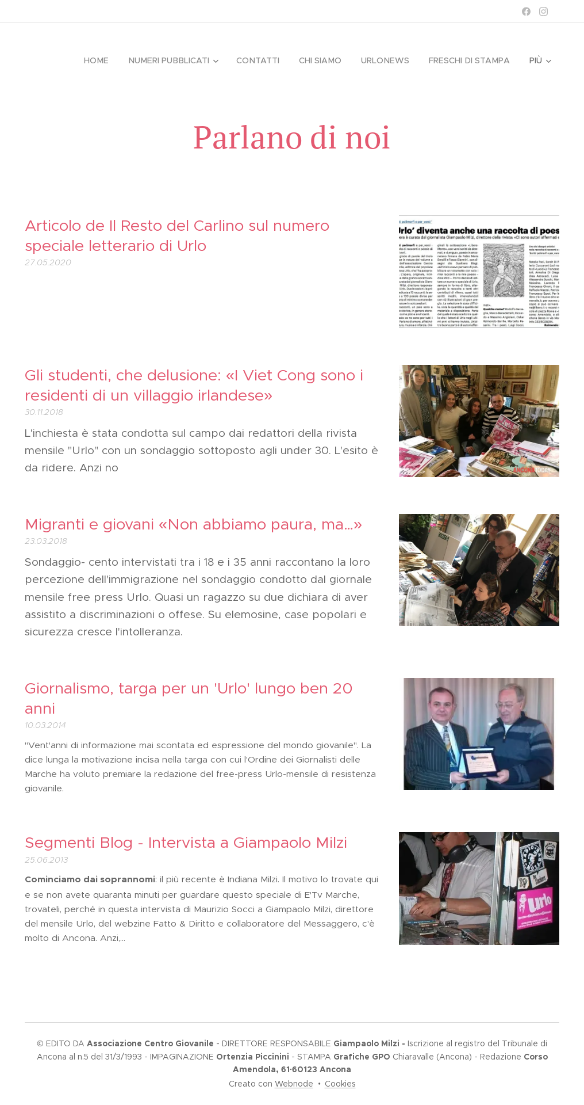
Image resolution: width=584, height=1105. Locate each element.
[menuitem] (104, 60)
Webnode (294, 1084)
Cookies (340, 1084)
